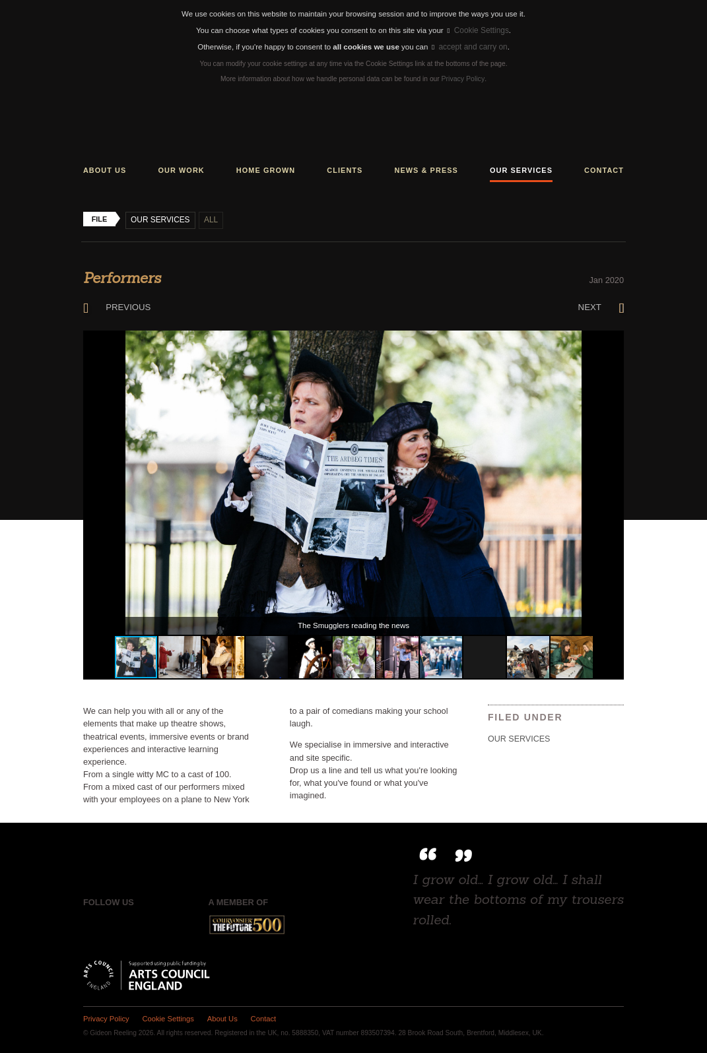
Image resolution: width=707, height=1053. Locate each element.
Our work (181, 169)
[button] (612, 340)
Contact (604, 169)
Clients (344, 169)
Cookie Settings (478, 30)
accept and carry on (469, 47)
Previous (116, 305)
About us (105, 169)
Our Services (159, 218)
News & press (425, 169)
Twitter (120, 923)
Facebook (92, 923)
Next (602, 305)
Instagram (147, 923)
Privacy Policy (463, 78)
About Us (218, 1017)
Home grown (265, 169)
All (209, 218)
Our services (521, 169)
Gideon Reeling (354, 125)
